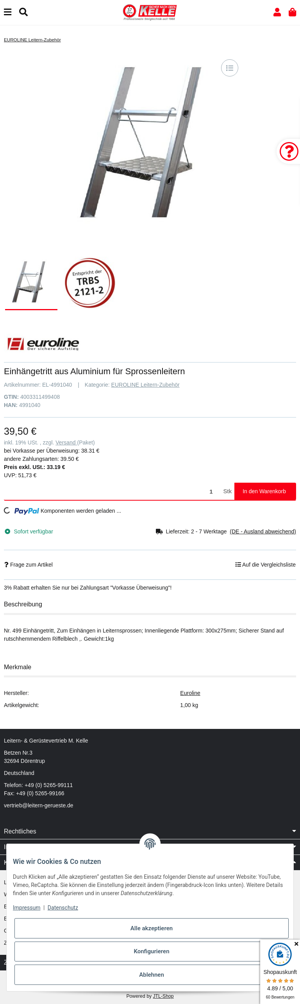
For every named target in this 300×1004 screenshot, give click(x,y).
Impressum (26, 907)
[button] (277, 12)
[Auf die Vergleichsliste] (229, 67)
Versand (66, 442)
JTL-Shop (163, 996)
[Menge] (112, 491)
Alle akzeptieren (151, 928)
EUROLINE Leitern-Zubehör (145, 385)
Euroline (190, 693)
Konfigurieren (151, 951)
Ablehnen (151, 974)
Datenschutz (63, 907)
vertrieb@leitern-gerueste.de (38, 805)
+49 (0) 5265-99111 (49, 785)
